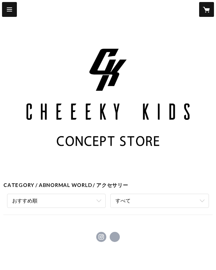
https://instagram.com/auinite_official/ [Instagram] (101, 237)
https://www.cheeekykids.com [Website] (115, 237)
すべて (123, 200)
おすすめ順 (24, 200)
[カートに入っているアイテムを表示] (206, 9)
